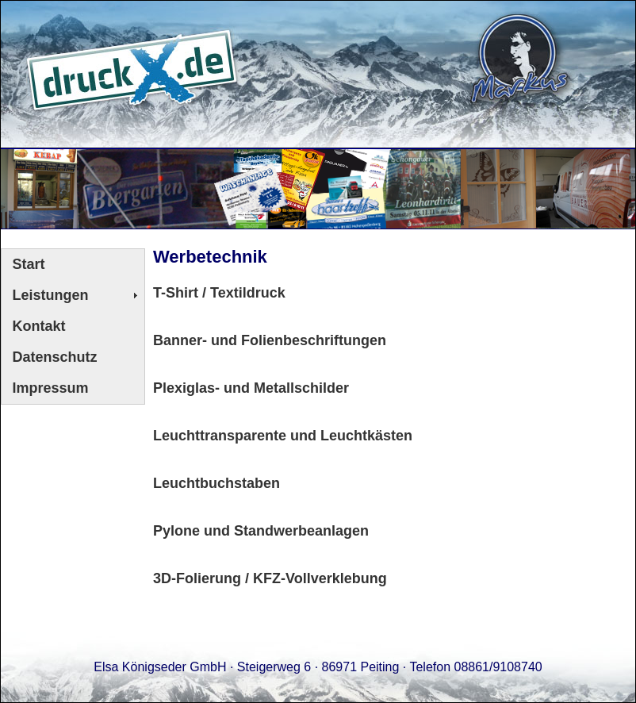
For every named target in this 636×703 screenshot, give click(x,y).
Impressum (51, 388)
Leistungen (51, 295)
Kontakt (39, 326)
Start (29, 264)
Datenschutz (55, 357)
